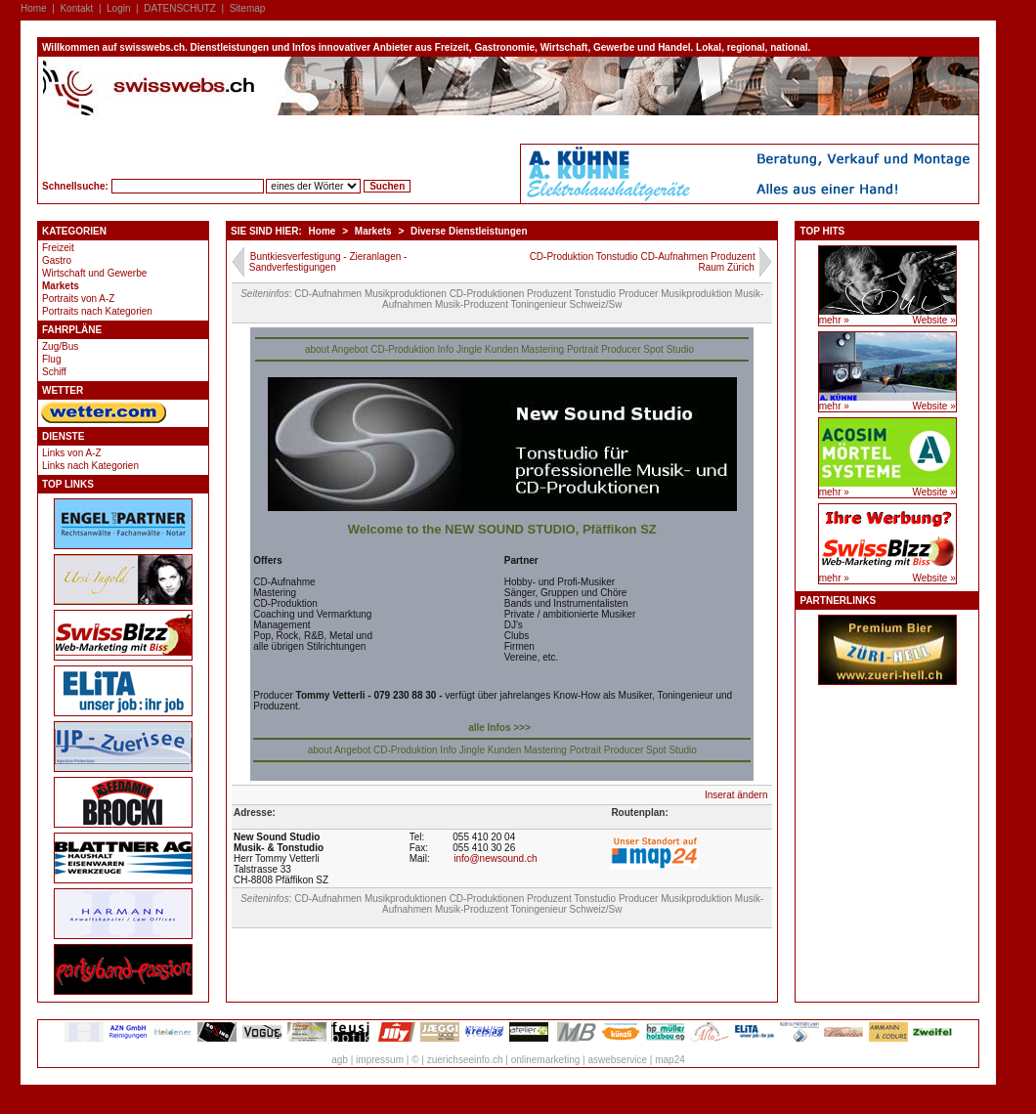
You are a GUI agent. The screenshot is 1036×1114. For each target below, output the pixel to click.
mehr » (834, 320)
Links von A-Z (72, 453)
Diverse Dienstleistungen (468, 231)
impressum (380, 1059)
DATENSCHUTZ (180, 8)
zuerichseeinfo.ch (465, 1059)
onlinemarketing (546, 1059)
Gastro (56, 260)
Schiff (54, 371)
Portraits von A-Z (78, 298)
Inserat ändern (736, 795)
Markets (60, 285)
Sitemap (248, 8)
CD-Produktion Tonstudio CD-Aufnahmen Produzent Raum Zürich (642, 262)
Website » (933, 320)
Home (34, 8)
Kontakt (76, 8)
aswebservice (617, 1059)
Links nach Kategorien (90, 465)
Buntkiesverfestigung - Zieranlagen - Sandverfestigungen (328, 262)
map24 (670, 1059)
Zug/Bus (60, 346)
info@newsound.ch (495, 858)
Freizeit (58, 247)
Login (118, 8)
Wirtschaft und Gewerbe (94, 273)
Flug (51, 359)
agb (339, 1059)
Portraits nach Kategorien (97, 311)
